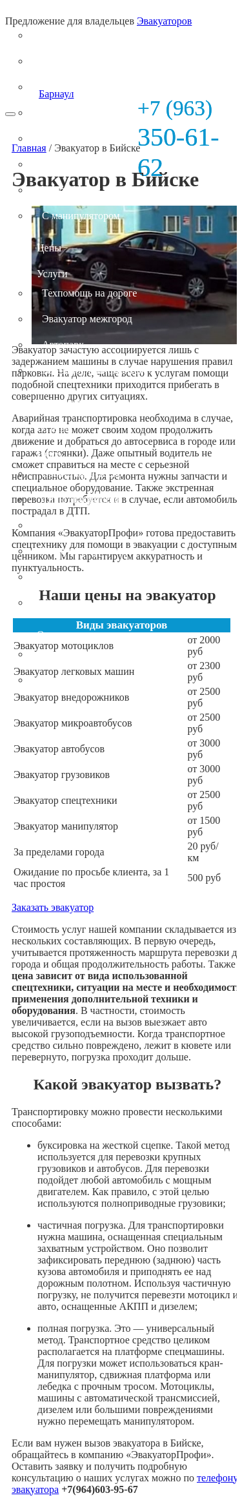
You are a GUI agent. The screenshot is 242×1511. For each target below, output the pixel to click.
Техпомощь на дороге (89, 293)
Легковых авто (74, 60)
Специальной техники (90, 189)
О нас (49, 634)
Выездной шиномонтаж (94, 370)
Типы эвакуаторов (81, 499)
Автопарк (63, 344)
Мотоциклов (69, 35)
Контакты (63, 679)
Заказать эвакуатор (53, 907)
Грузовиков (67, 164)
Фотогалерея (70, 653)
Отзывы (54, 428)
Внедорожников (77, 86)
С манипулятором (81, 215)
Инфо (49, 454)
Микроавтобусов (79, 112)
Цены (49, 247)
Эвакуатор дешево (82, 473)
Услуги (52, 273)
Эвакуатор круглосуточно (98, 550)
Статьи (57, 602)
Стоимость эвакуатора (90, 576)
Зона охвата (62, 402)
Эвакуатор (59, 15)
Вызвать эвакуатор (82, 525)
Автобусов (65, 138)
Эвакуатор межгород (87, 318)
